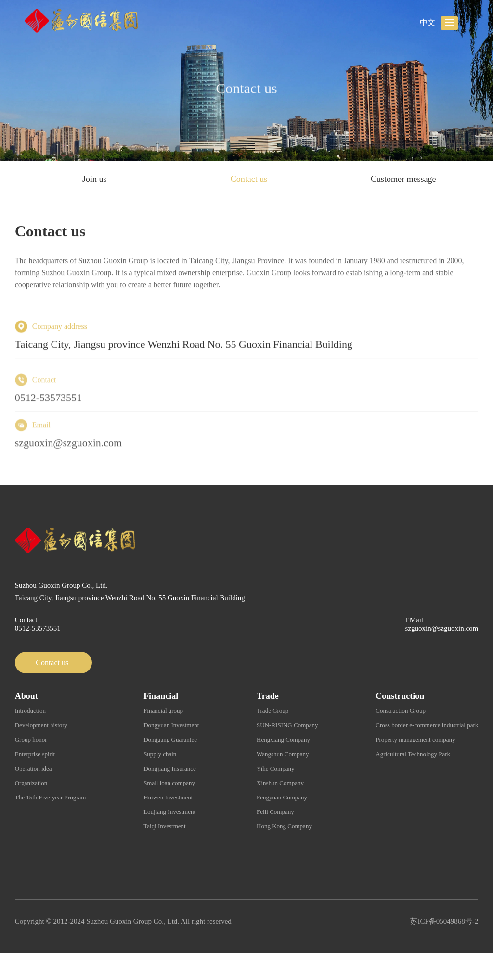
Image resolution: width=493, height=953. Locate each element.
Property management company (415, 739)
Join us (94, 179)
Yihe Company (275, 768)
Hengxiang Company (283, 739)
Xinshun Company (280, 782)
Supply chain (159, 754)
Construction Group (401, 710)
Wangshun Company (283, 754)
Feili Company (275, 811)
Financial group (163, 710)
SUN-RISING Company (287, 725)
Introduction (30, 710)
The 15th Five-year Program (50, 797)
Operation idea (33, 768)
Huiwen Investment (168, 797)
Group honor (31, 739)
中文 (427, 22)
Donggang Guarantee (170, 739)
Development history (41, 725)
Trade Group (272, 710)
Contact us (249, 179)
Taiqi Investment (164, 826)
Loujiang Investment (169, 811)
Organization (31, 782)
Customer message (403, 179)
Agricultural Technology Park (413, 754)
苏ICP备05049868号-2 (444, 921)
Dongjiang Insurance (169, 768)
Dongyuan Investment (171, 725)
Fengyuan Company (282, 797)
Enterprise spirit (35, 754)
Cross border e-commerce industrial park (427, 725)
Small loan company (169, 782)
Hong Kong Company (284, 826)
